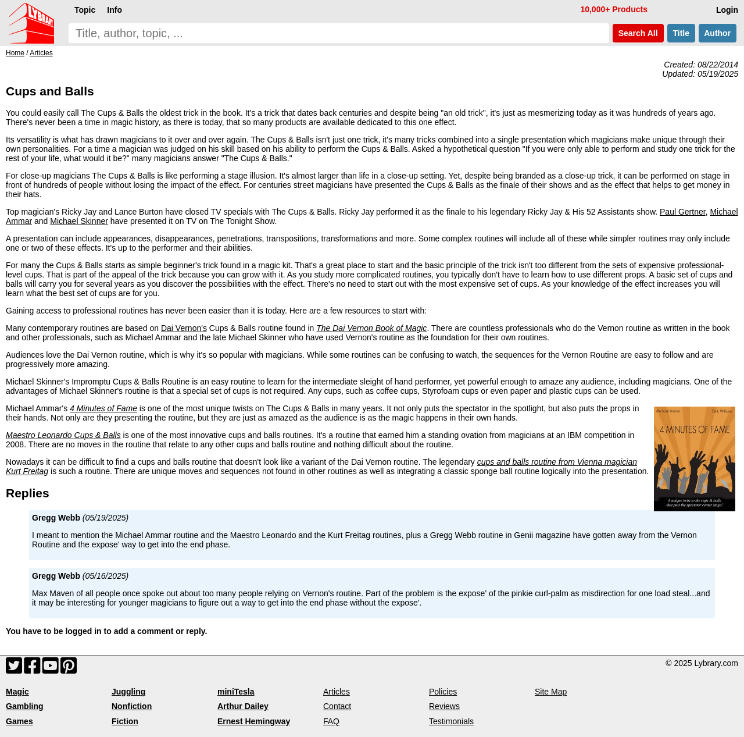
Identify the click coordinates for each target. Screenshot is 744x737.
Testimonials (451, 721)
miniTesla (236, 691)
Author (717, 33)
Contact (337, 706)
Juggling (128, 691)
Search (638, 33)
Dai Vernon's (184, 328)
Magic (17, 691)
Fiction (125, 721)
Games (19, 721)
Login (727, 10)
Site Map (551, 691)
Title (681, 33)
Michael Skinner (79, 221)
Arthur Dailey (243, 706)
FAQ (331, 721)
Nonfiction (132, 706)
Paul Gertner (683, 211)
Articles (336, 691)
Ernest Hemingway (253, 721)
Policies (443, 691)
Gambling (25, 706)
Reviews (444, 706)
